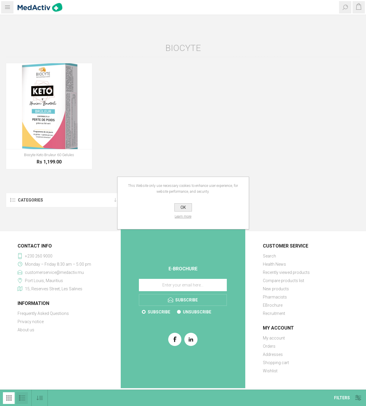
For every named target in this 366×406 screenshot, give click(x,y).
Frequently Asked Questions (43, 313)
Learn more (183, 216)
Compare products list (283, 280)
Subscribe (159, 312)
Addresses (273, 354)
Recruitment (274, 313)
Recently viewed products (286, 272)
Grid (9, 398)
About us (26, 329)
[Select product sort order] (40, 398)
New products (276, 288)
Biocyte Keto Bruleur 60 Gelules (49, 155)
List (22, 398)
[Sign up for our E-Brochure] (183, 285)
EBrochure (272, 305)
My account (274, 338)
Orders (269, 346)
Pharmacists (275, 297)
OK (183, 207)
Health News (274, 264)
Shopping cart (276, 362)
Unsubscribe (197, 312)
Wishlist (270, 371)
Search (269, 256)
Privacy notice (31, 321)
